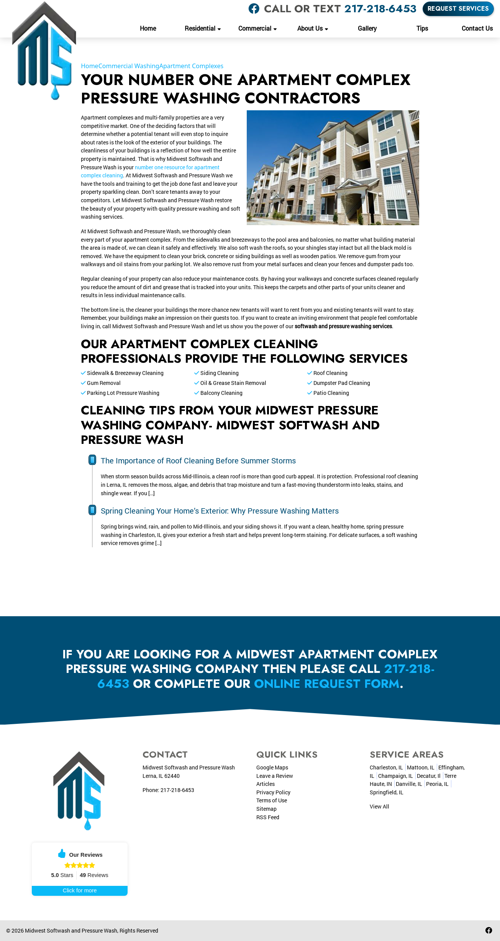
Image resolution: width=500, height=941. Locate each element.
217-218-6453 (380, 8)
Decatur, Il (429, 775)
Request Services (458, 8)
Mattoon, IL (420, 767)
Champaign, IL (395, 775)
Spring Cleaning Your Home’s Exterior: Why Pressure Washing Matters (220, 511)
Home (89, 66)
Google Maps (272, 767)
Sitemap (266, 808)
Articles (265, 783)
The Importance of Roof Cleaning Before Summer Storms (198, 460)
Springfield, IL (386, 792)
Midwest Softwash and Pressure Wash (71, 930)
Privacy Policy (273, 792)
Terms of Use (271, 800)
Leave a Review (274, 775)
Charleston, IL (386, 767)
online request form (327, 683)
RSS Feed (267, 817)
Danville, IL (409, 783)
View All (379, 806)
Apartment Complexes (191, 66)
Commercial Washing (128, 66)
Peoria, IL (437, 783)
